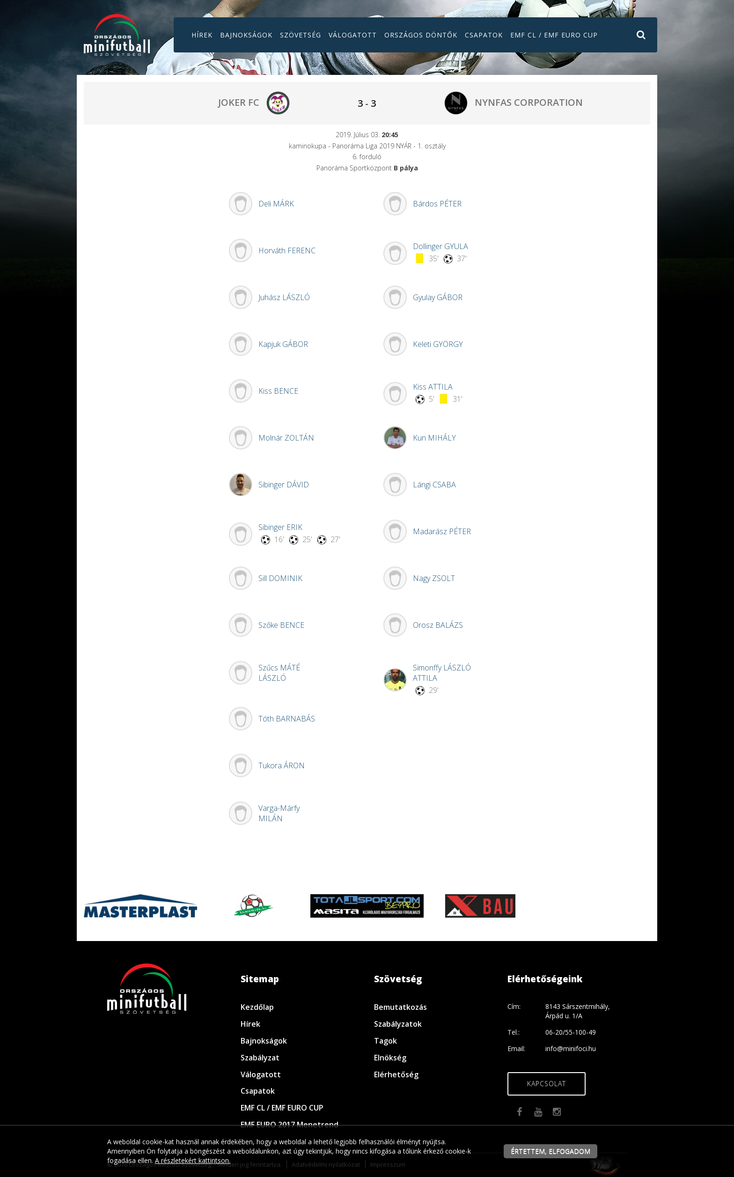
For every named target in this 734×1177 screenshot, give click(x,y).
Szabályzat (260, 1057)
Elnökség (390, 1057)
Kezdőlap (257, 1007)
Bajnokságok (246, 34)
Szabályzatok (398, 1024)
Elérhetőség (396, 1074)
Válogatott (353, 34)
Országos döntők (420, 34)
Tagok (385, 1041)
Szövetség (300, 34)
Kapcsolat (546, 1083)
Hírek (202, 34)
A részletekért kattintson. (192, 1160)
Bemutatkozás (400, 1007)
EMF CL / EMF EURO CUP (554, 34)
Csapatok (484, 34)
